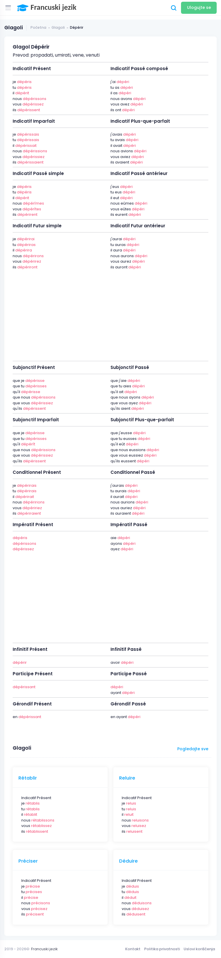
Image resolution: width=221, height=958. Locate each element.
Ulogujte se (199, 7)
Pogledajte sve (192, 749)
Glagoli (58, 27)
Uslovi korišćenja (199, 949)
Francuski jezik (44, 949)
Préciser (28, 861)
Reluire (127, 778)
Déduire (128, 861)
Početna (38, 27)
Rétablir (27, 778)
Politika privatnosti (162, 949)
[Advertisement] (110, 312)
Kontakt (132, 949)
